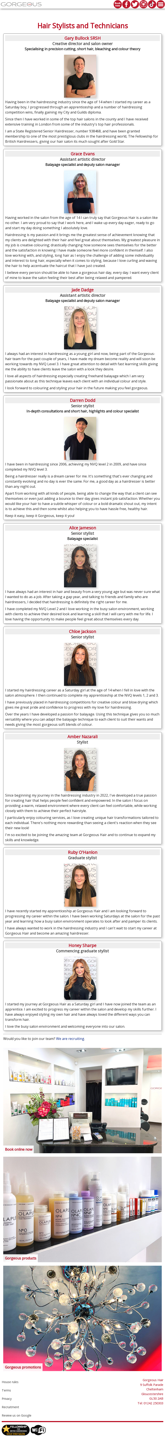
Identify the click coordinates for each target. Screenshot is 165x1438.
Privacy (7, 1399)
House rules (10, 1382)
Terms (6, 1390)
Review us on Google (16, 1415)
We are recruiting (70, 1038)
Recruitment (10, 1407)
